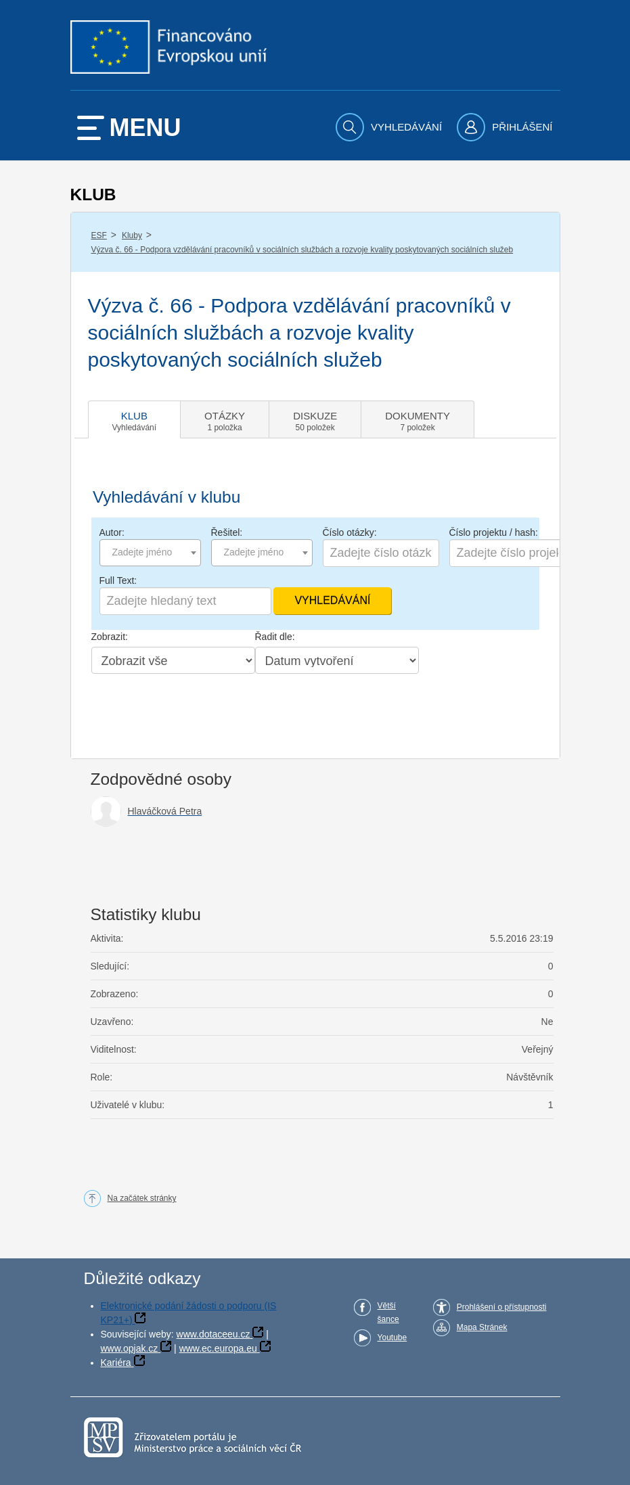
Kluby (132, 235)
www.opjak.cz (129, 1348)
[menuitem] (390, 127)
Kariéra (116, 1362)
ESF (99, 235)
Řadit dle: (275, 636)
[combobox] (150, 552)
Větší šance (388, 1312)
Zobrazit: (109, 636)
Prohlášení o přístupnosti (502, 1307)
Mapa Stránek (482, 1327)
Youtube (392, 1337)
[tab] (134, 419)
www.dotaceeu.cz (213, 1334)
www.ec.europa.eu (218, 1348)
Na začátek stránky (142, 1198)
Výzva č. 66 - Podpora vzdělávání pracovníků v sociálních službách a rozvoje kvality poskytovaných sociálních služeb (302, 249)
